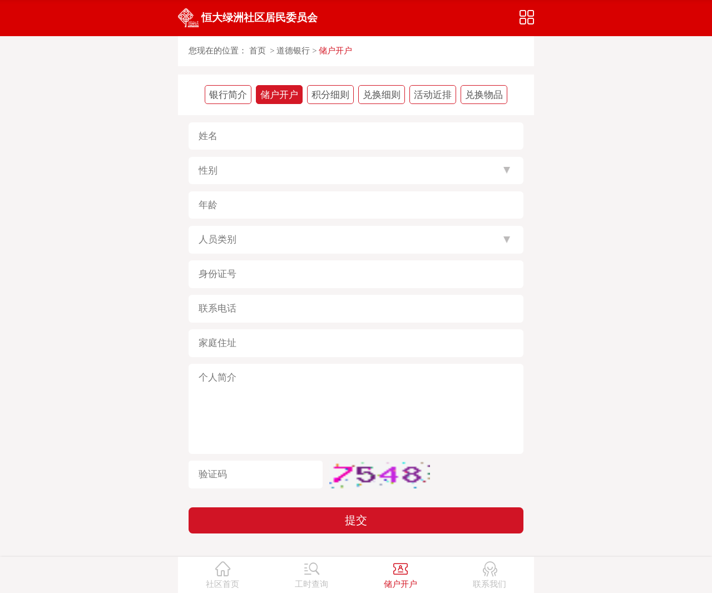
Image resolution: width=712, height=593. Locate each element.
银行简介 (228, 95)
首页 (257, 50)
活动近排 (433, 95)
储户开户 (335, 50)
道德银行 (293, 50)
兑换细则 (381, 95)
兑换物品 (484, 95)
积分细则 (330, 95)
